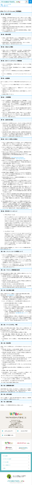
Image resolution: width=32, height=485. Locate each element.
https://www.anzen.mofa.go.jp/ (17, 157)
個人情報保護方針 (10, 295)
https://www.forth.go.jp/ (20, 158)
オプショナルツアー (9, 431)
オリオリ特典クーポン (8, 435)
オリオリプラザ (24, 431)
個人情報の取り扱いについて (22, 312)
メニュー (30, 2)
